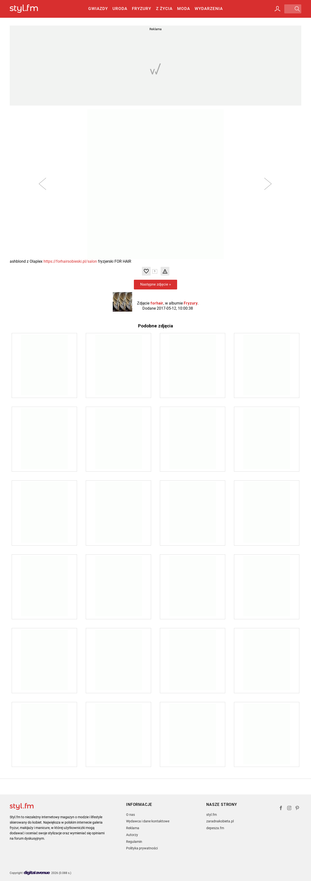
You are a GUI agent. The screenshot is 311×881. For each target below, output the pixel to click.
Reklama (132, 828)
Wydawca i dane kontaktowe (147, 821)
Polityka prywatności (142, 848)
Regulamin (134, 842)
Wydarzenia (209, 8)
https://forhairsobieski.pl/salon (70, 261)
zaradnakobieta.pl (220, 821)
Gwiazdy (98, 8)
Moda (183, 8)
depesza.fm (215, 828)
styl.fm (211, 815)
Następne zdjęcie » (155, 284)
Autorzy (132, 835)
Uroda (119, 8)
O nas (130, 815)
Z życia (164, 8)
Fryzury (141, 8)
